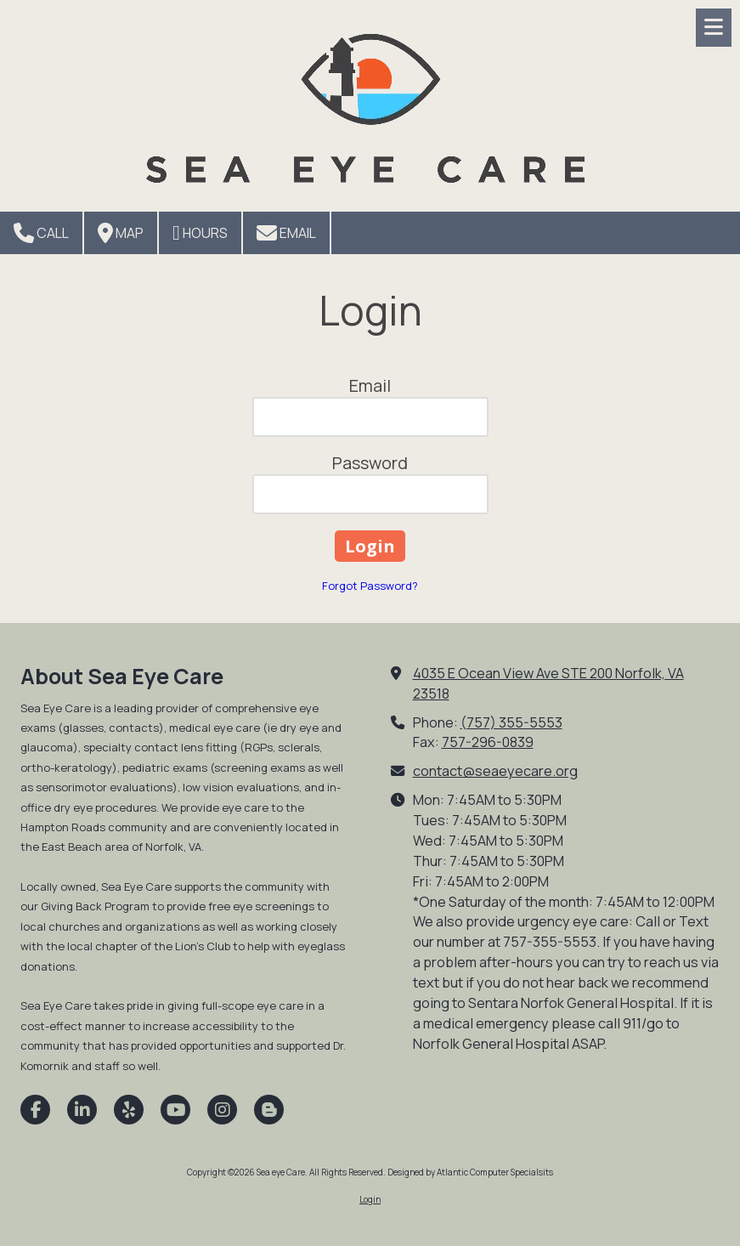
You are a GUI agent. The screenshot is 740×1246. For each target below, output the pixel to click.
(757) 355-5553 (511, 722)
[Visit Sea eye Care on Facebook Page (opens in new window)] (35, 1109)
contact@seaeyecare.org (495, 771)
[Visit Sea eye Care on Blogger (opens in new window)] (269, 1109)
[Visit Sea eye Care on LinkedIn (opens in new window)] (82, 1109)
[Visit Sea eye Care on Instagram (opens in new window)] (222, 1109)
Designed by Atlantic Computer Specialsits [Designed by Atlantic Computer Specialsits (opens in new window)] (470, 1172)
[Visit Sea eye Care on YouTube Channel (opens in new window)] (175, 1109)
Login (370, 1199)
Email (286, 233)
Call (41, 233)
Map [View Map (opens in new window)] (121, 233)
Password (370, 462)
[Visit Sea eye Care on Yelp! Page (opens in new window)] (129, 1109)
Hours (200, 233)
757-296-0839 (488, 742)
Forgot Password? (370, 585)
